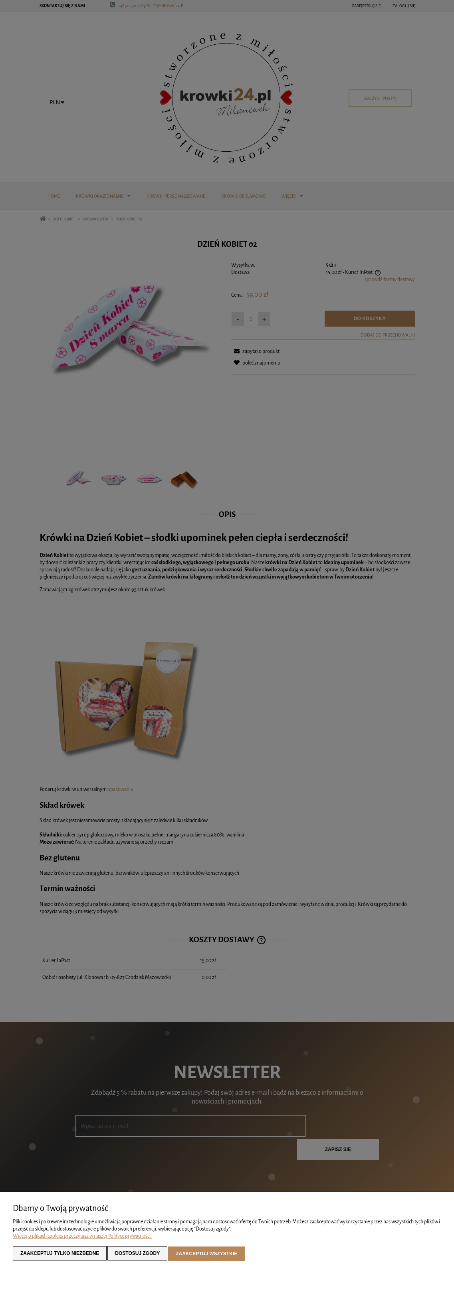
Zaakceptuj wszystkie (206, 1254)
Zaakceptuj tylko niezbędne (59, 1254)
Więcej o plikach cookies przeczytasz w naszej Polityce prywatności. (82, 1237)
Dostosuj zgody (137, 1254)
